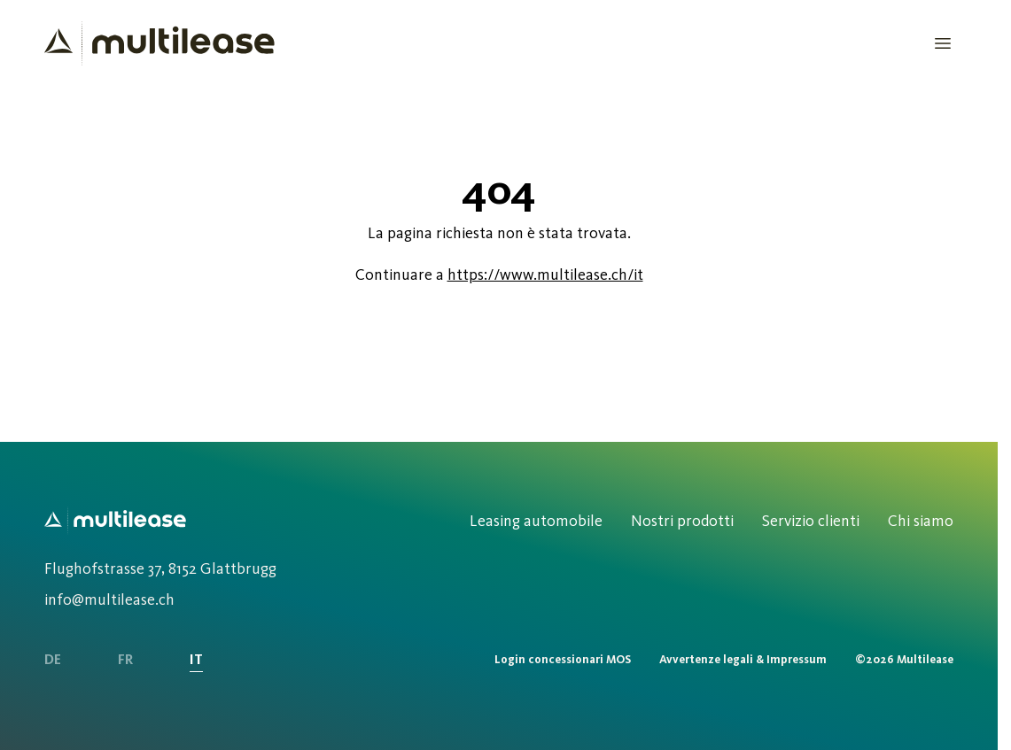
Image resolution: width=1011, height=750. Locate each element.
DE (52, 659)
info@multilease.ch (109, 599)
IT (196, 659)
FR (125, 659)
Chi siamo (920, 520)
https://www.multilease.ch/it (545, 274)
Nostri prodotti (682, 520)
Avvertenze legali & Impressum (743, 659)
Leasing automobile (536, 520)
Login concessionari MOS (562, 659)
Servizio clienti (810, 520)
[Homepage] (159, 43)
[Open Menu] (942, 43)
